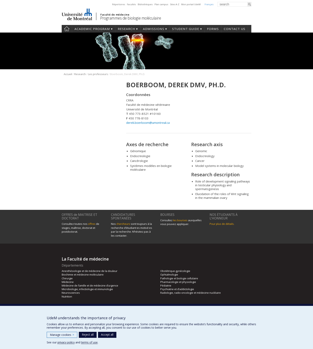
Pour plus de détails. (222, 224)
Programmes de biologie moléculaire (130, 18)
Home (66, 29)
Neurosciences (71, 292)
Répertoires (118, 4)
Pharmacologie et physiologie (178, 282)
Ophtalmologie (169, 274)
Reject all (88, 334)
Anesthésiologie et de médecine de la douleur (89, 271)
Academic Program (92, 29)
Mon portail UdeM (191, 4)
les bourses (180, 220)
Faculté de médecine (114, 14)
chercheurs (123, 224)
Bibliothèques (145, 4)
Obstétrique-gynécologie (175, 271)
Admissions (153, 29)
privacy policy (66, 342)
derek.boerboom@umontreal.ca (148, 123)
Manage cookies (62, 335)
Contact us (234, 29)
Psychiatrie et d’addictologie (177, 289)
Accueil (68, 74)
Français (209, 4)
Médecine (68, 282)
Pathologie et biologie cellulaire (179, 278)
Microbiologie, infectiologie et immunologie (87, 289)
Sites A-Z (174, 4)
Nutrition (67, 296)
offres (91, 224)
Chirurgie (67, 278)
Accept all (107, 334)
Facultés (131, 4)
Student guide (185, 29)
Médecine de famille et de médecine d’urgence (90, 285)
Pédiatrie (165, 285)
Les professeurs (98, 74)
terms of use (89, 342)
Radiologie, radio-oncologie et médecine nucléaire (190, 292)
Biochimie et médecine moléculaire (83, 274)
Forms (213, 29)
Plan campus (161, 4)
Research (126, 29)
